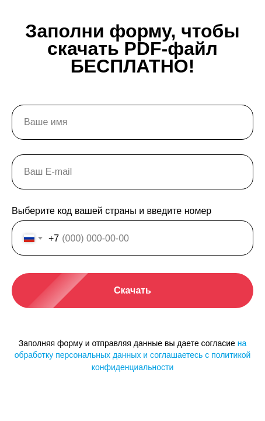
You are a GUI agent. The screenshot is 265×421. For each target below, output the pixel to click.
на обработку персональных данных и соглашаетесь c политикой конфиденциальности (133, 355)
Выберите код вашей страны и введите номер (111, 211)
